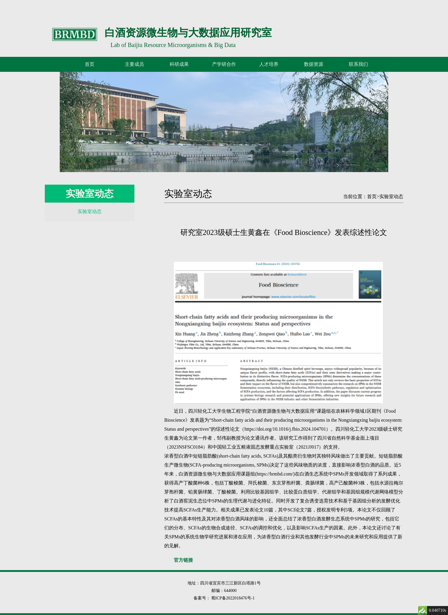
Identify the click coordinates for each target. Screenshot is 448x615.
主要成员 (134, 64)
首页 (89, 64)
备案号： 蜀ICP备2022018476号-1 (224, 598)
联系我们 (358, 64)
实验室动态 (90, 211)
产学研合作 (224, 64)
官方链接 (183, 560)
